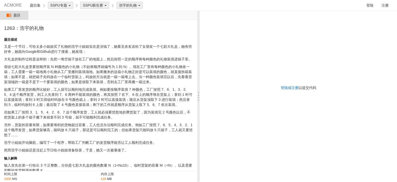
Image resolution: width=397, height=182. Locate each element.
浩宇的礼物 (129, 5)
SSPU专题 (60, 5)
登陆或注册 (290, 88)
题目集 (35, 5)
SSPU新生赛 (95, 5)
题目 (14, 15)
